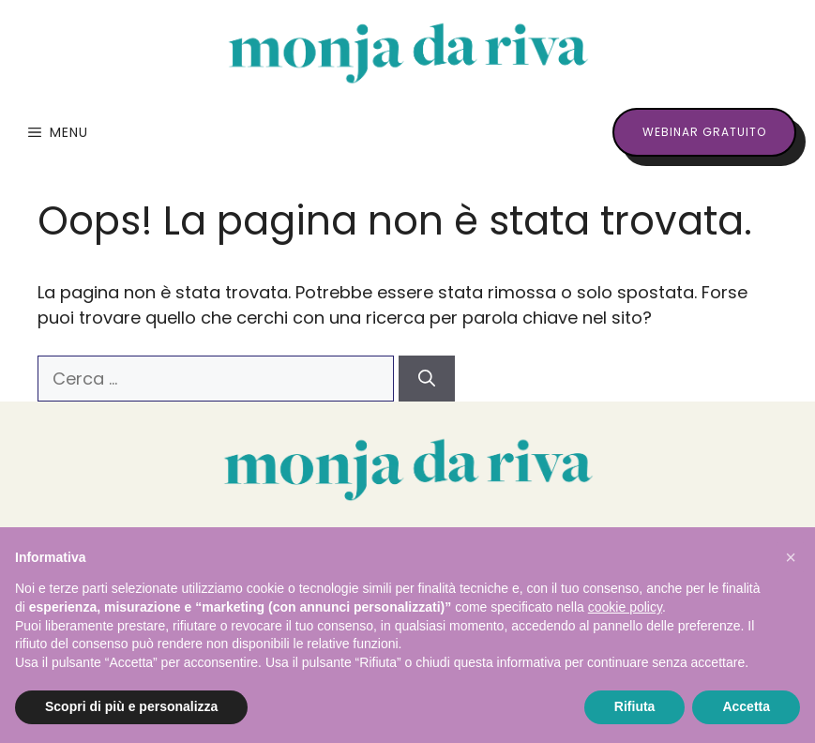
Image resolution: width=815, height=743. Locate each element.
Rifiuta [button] (635, 706)
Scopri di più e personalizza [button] (131, 706)
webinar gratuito (704, 132)
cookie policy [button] (625, 606)
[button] (791, 557)
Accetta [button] (746, 706)
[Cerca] (427, 379)
